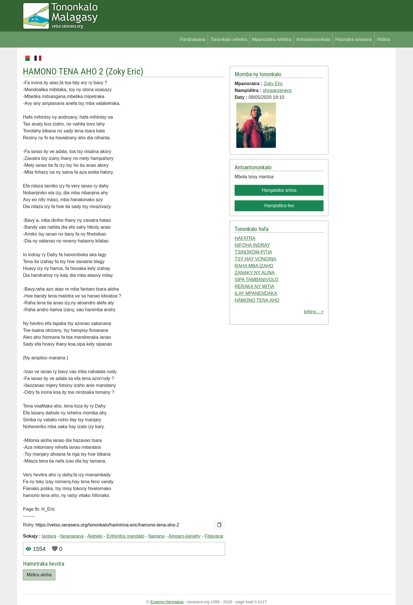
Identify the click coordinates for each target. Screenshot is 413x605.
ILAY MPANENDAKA (256, 293)
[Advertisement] (360, 140)
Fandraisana (192, 39)
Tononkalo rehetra (228, 39)
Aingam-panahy (184, 536)
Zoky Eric (124, 71)
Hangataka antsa (279, 190)
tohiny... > (314, 311)
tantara (49, 536)
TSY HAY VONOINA (255, 259)
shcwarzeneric (277, 90)
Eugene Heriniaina (166, 602)
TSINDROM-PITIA (253, 252)
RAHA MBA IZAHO (254, 265)
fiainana (157, 536)
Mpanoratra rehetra (271, 39)
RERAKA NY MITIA (254, 286)
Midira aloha (39, 574)
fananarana (71, 536)
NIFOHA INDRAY (252, 245)
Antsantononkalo (313, 39)
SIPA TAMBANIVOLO (256, 279)
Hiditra (383, 39)
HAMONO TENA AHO (257, 300)
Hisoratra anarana (353, 39)
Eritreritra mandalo (126, 536)
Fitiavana (213, 536)
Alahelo (94, 536)
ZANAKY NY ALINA (255, 272)
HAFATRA (245, 238)
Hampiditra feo (279, 205)
